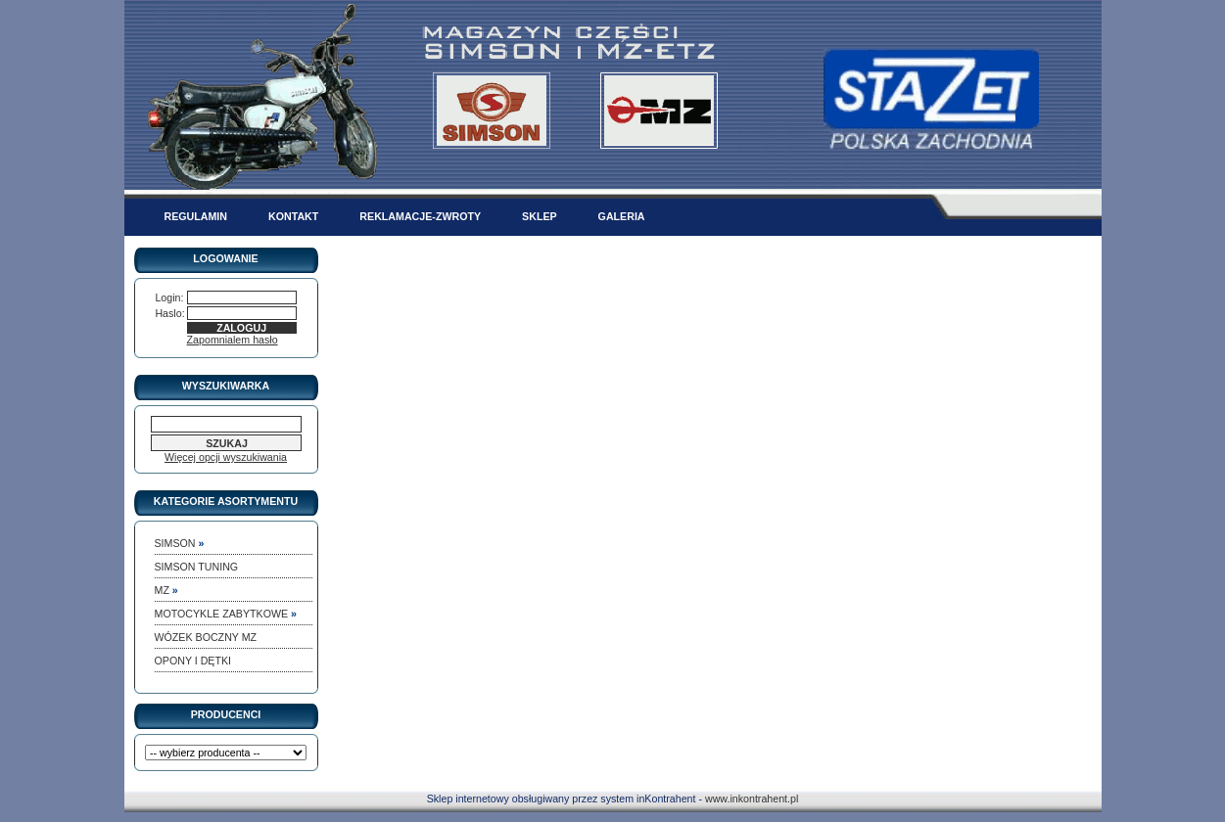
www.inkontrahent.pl (751, 798)
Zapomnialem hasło (232, 339)
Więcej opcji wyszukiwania (226, 457)
